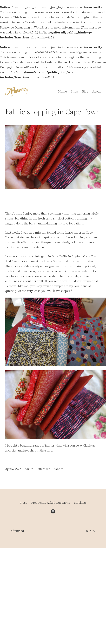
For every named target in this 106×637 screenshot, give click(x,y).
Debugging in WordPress (32, 27)
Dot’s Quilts (59, 256)
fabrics (58, 469)
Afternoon (43, 469)
